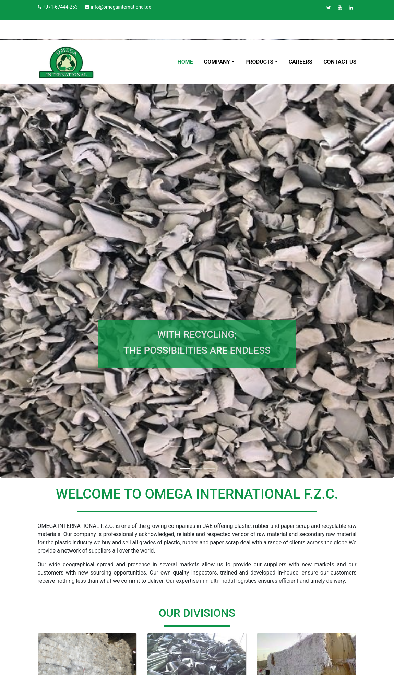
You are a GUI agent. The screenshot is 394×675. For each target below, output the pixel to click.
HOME (185, 62)
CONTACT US (339, 62)
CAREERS (301, 62)
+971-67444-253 (60, 7)
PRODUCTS (259, 62)
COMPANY (217, 62)
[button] (29, 258)
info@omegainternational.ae (121, 7)
